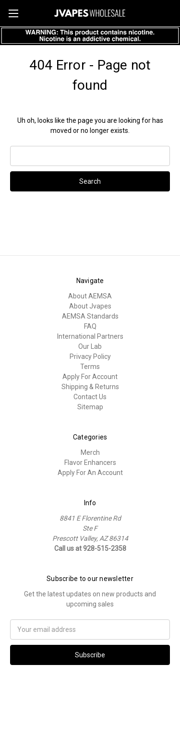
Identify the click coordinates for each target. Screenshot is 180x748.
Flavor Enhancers (90, 462)
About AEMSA (90, 296)
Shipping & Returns (90, 387)
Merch (90, 452)
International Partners (90, 336)
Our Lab (90, 346)
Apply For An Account (90, 472)
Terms (90, 366)
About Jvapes (90, 306)
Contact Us (90, 397)
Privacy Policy (90, 356)
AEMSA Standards (90, 316)
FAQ (90, 326)
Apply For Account (90, 376)
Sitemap (90, 407)
